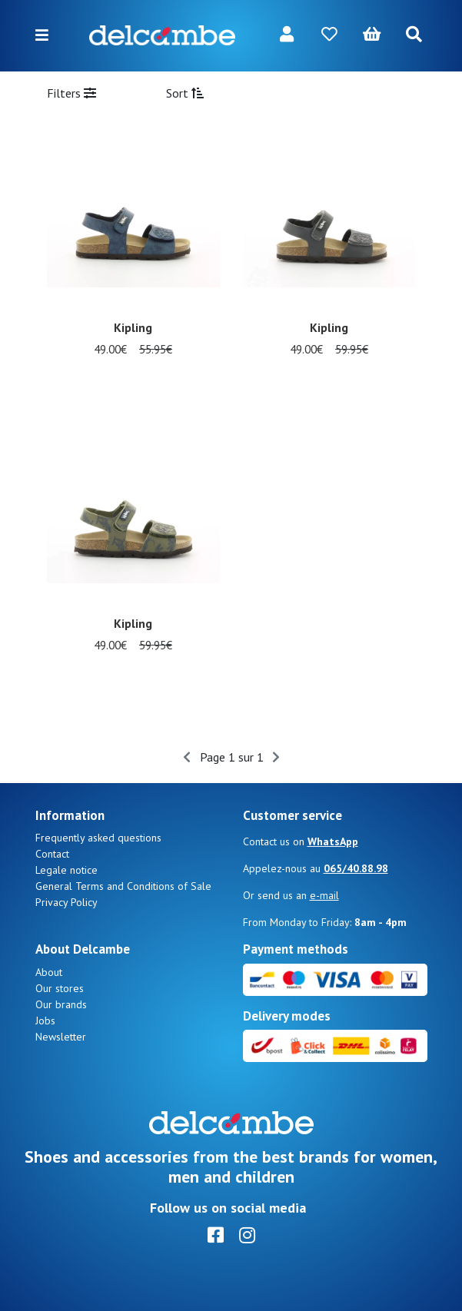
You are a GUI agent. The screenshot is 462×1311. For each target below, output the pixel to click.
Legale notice (66, 870)
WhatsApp (332, 841)
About (48, 972)
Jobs (45, 1020)
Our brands (61, 1004)
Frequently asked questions (98, 838)
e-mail (324, 895)
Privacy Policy (66, 902)
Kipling (133, 327)
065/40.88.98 (356, 868)
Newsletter (60, 1037)
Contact (52, 854)
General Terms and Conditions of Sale (123, 886)
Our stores (59, 988)
